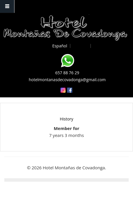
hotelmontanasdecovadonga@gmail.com (67, 79)
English (81, 46)
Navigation (7, 6)
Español (59, 46)
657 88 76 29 (67, 72)
